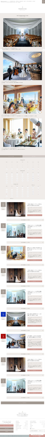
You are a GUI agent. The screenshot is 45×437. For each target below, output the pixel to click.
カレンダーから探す (11, 156)
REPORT (19, 2)
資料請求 (6, 431)
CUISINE (33, 1)
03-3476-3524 (7, 422)
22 (6, 180)
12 (38, 189)
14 (38, 176)
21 (38, 178)
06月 (11, 198)
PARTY (25, 1)
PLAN (16, 2)
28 (22, 169)
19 (27, 178)
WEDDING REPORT (33, 422)
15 (6, 178)
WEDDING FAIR (12, 1)
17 (17, 178)
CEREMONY (21, 1)
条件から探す (34, 156)
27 (17, 169)
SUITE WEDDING (29, 1)
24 (17, 180)
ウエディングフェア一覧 (6, 425)
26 (27, 180)
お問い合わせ (7, 428)
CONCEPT (17, 1)
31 (38, 169)
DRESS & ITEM (12, 2)
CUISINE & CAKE (18, 425)
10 (27, 189)
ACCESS (31, 425)
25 (6, 169)
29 (27, 169)
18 (22, 178)
